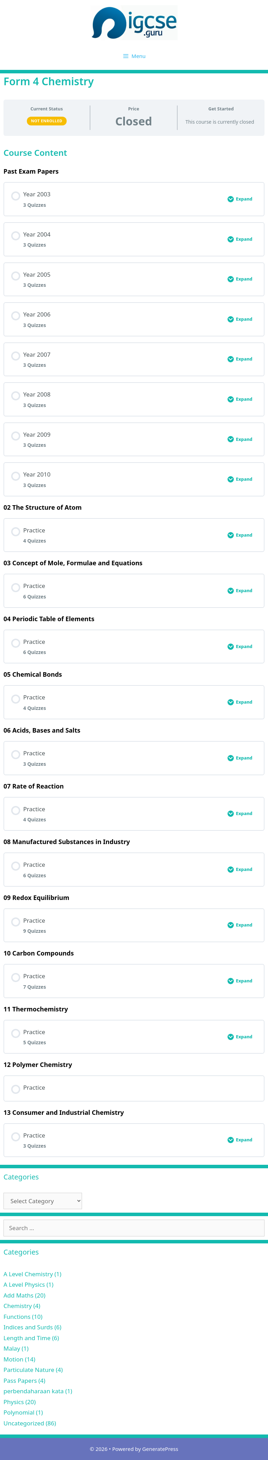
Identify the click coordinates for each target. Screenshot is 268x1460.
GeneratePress (160, 1448)
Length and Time (27, 1338)
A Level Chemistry (28, 1274)
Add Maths (18, 1295)
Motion (13, 1359)
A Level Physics (24, 1284)
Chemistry (17, 1306)
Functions (16, 1317)
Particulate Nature (28, 1370)
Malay (11, 1348)
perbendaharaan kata (33, 1391)
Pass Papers (20, 1381)
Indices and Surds (28, 1327)
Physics (13, 1402)
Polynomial (19, 1412)
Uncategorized (23, 1423)
